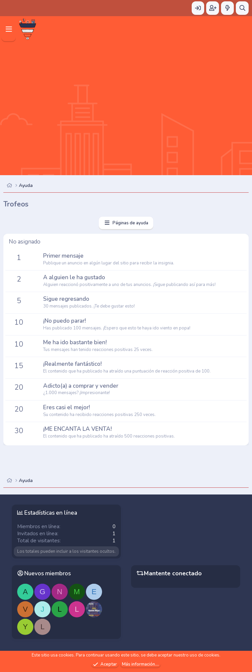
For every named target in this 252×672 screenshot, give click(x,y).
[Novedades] (227, 8)
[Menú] (8, 29)
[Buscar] (242, 8)
